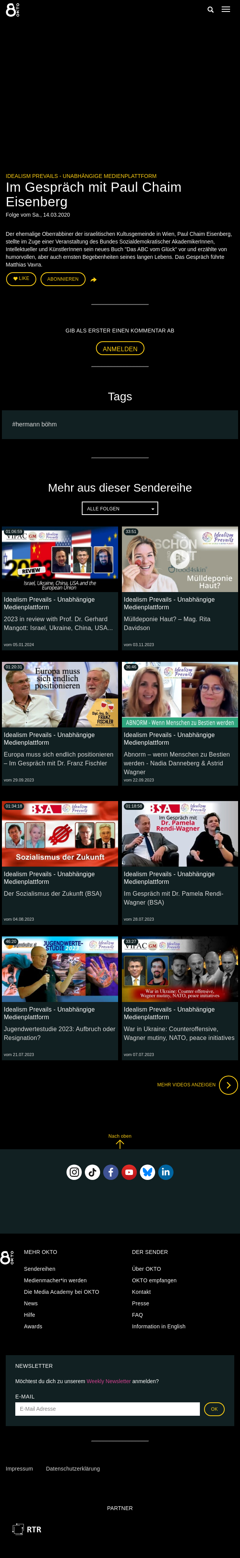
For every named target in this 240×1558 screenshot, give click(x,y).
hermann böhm (36, 424)
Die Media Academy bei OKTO (61, 1292)
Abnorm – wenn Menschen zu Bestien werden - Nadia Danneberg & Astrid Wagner (177, 763)
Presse (140, 1303)
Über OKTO (146, 1269)
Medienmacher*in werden (55, 1280)
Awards (33, 1326)
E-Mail (25, 1396)
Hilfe (29, 1315)
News (31, 1303)
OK (214, 1409)
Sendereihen (39, 1269)
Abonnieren (63, 279)
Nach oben (120, 1141)
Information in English (158, 1326)
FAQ (137, 1315)
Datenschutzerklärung (73, 1469)
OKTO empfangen (154, 1280)
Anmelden (120, 349)
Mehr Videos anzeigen (197, 1085)
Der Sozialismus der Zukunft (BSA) (53, 893)
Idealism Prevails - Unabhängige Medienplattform (81, 176)
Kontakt (141, 1292)
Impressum (19, 1469)
